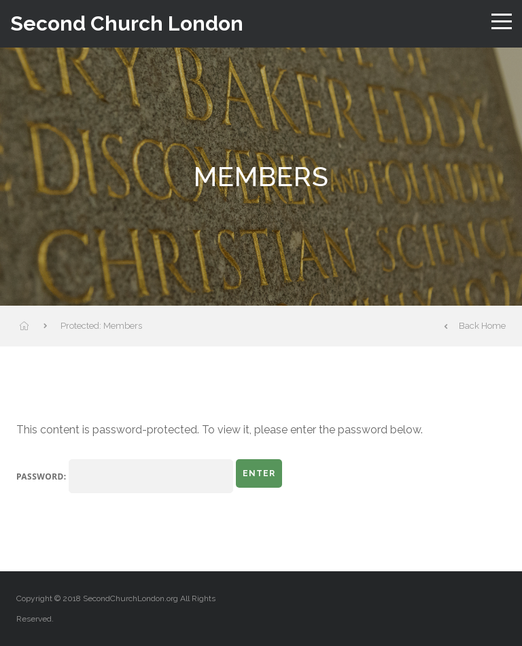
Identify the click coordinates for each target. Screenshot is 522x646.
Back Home (475, 326)
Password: (124, 476)
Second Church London (126, 24)
